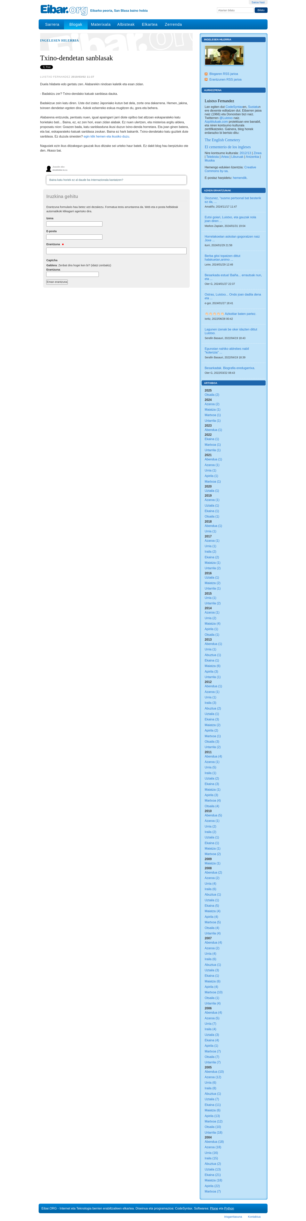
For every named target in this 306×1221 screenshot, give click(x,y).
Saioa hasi (258, 2)
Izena (49, 218)
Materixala (101, 24)
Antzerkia (252, 156)
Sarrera (52, 24)
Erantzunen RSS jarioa (225, 79)
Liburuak (237, 156)
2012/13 (245, 153)
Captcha (51, 260)
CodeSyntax (234, 106)
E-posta (51, 231)
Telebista (212, 156)
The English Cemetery (222, 140)
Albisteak (126, 24)
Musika (210, 160)
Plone (214, 1208)
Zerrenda (173, 24)
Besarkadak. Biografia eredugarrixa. (230, 368)
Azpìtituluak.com (216, 121)
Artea (225, 156)
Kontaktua (254, 1216)
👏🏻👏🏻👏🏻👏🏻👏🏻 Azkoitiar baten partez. (230, 313)
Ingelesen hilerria (59, 40)
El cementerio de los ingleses (228, 147)
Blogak (75, 24)
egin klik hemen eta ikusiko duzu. (107, 136)
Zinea (258, 153)
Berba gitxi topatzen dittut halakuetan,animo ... (222, 257)
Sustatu (253, 106)
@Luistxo (226, 118)
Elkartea (150, 24)
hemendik (240, 177)
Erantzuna (55, 244)
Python (229, 1208)
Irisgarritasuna (233, 1216)
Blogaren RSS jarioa (223, 73)
